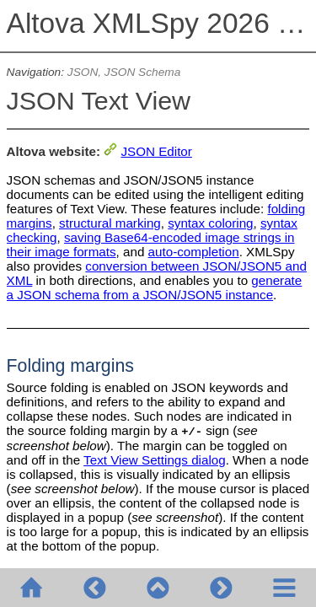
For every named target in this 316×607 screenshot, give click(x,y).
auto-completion (193, 251)
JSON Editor (156, 151)
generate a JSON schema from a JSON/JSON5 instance (155, 287)
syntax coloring (210, 223)
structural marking (110, 223)
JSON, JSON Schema (123, 72)
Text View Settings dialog (154, 460)
